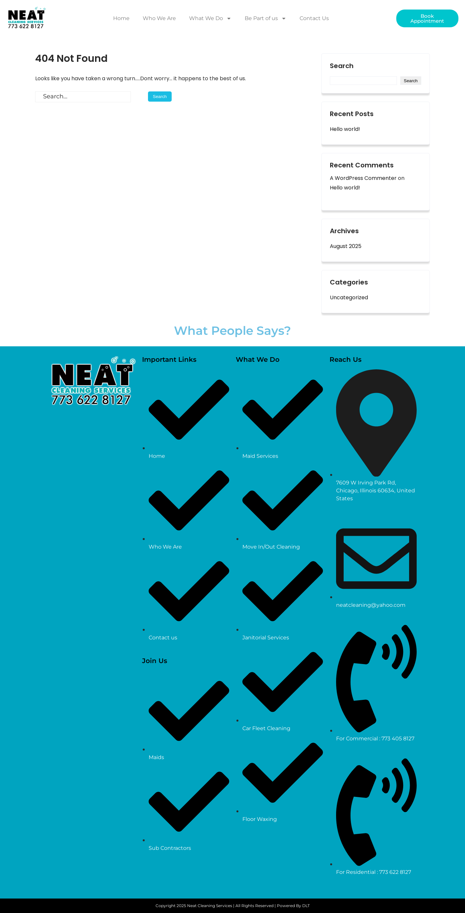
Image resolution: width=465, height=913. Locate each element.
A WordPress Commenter (363, 178)
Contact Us (314, 18)
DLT (306, 905)
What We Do (210, 18)
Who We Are (159, 18)
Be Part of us (265, 18)
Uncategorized (349, 297)
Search (342, 66)
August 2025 (345, 246)
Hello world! (345, 129)
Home (121, 18)
